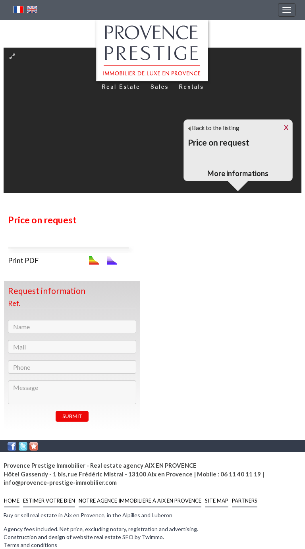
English (32, 9)
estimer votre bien (49, 500)
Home (11, 500)
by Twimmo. (149, 537)
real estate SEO (113, 537)
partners (244, 500)
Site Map (216, 500)
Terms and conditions (30, 544)
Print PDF (23, 260)
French (19, 9)
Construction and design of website (48, 537)
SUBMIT (72, 416)
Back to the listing (214, 127)
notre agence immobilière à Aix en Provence (140, 500)
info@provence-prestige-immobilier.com (60, 482)
